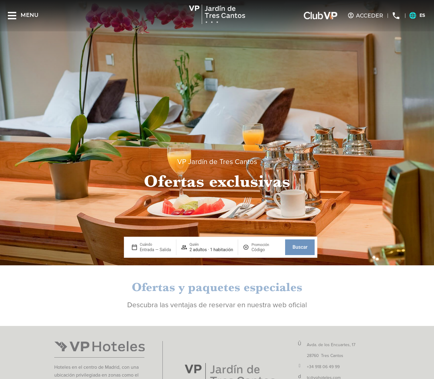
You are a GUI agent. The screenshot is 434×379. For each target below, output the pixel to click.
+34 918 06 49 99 (323, 366)
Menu (29, 15)
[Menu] (12, 16)
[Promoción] (265, 249)
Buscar (299, 247)
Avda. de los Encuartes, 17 (331, 344)
